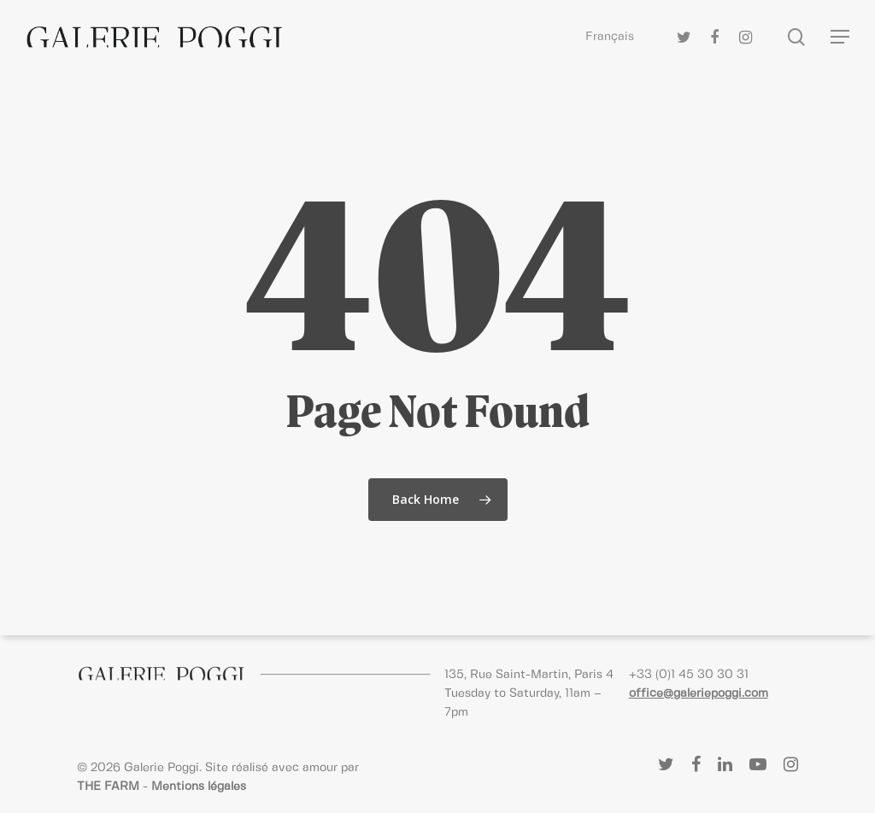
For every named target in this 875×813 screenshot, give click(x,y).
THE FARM (108, 787)
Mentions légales (198, 787)
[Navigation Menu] (841, 37)
